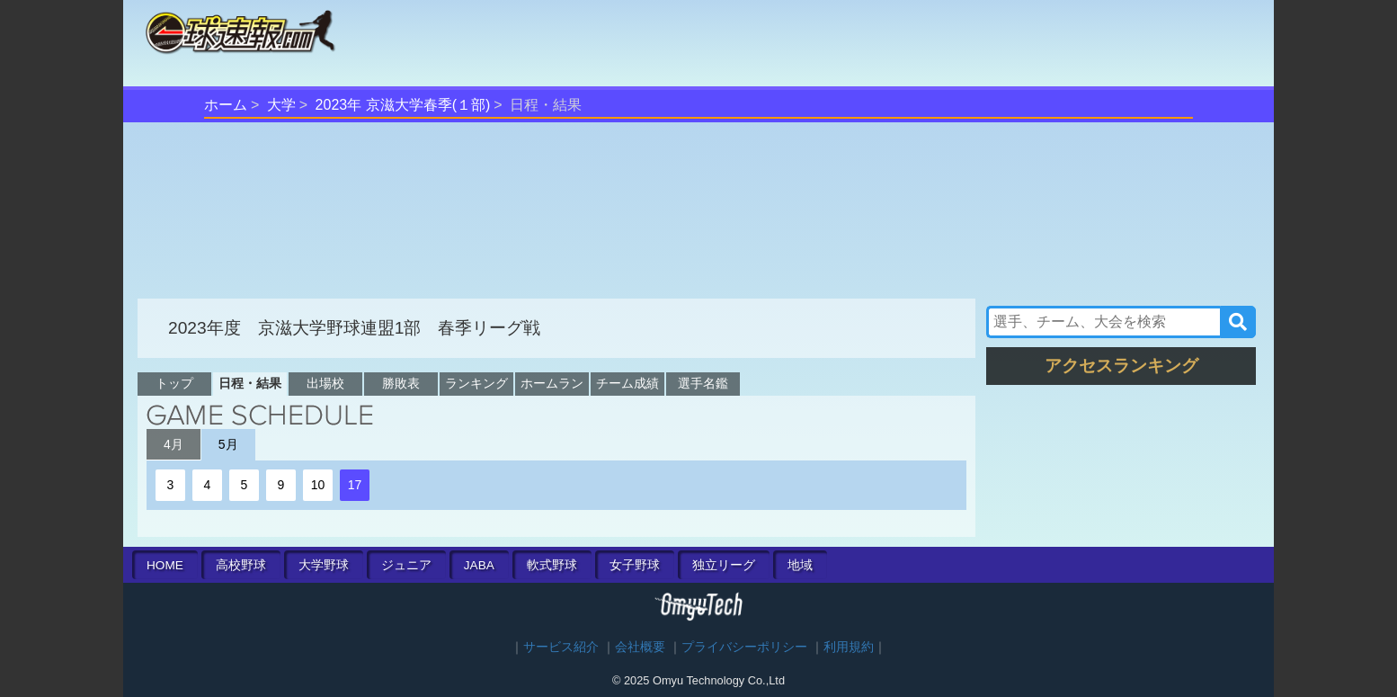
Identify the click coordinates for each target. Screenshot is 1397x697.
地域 (800, 565)
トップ (174, 383)
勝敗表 (401, 383)
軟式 (552, 565)
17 (355, 485)
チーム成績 (627, 383)
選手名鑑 (703, 383)
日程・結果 (249, 383)
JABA (479, 565)
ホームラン (552, 383)
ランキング (476, 383)
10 (318, 485)
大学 (281, 104)
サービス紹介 (561, 647)
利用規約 (848, 647)
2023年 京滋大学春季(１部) (403, 104)
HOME (165, 565)
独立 (723, 565)
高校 (241, 565)
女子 (635, 565)
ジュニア (406, 565)
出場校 (325, 383)
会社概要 (640, 647)
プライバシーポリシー (744, 647)
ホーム (225, 104)
